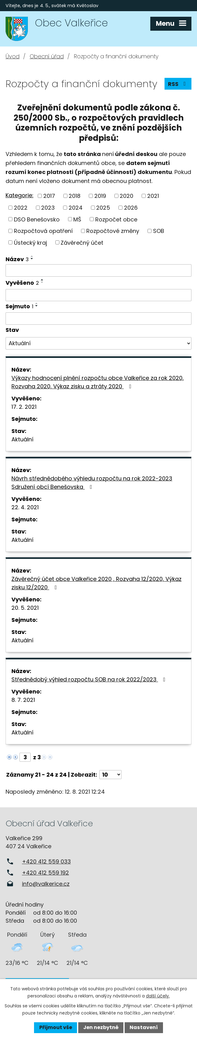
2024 (76, 208)
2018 (74, 196)
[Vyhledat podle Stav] (98, 343)
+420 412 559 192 (45, 872)
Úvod (12, 56)
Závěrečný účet (82, 242)
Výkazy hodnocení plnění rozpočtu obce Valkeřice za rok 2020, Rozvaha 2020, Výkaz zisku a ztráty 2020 (97, 382)
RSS (178, 84)
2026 (131, 208)
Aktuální (22, 439)
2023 (48, 208)
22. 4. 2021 (25, 507)
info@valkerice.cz (46, 884)
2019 (100, 196)
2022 (21, 208)
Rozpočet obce (116, 219)
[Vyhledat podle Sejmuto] (98, 318)
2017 (49, 196)
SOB (158, 231)
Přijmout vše (55, 1027)
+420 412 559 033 (46, 861)
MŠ (77, 219)
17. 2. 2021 (23, 407)
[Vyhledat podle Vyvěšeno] (98, 295)
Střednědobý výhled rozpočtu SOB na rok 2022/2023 (89, 679)
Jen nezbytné (100, 1027)
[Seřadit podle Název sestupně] (32, 258)
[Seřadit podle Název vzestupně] (32, 256)
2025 (103, 208)
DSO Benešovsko (37, 219)
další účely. (158, 996)
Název (17, 259)
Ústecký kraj (30, 242)
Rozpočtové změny (112, 231)
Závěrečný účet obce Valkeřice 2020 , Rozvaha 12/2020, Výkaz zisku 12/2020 (96, 583)
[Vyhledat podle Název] (98, 270)
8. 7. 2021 (23, 700)
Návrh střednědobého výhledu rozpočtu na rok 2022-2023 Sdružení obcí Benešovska (91, 483)
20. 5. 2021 (25, 608)
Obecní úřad (47, 56)
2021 (153, 196)
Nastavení (144, 1027)
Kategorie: (19, 195)
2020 (126, 196)
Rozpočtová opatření (43, 231)
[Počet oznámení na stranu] (110, 774)
